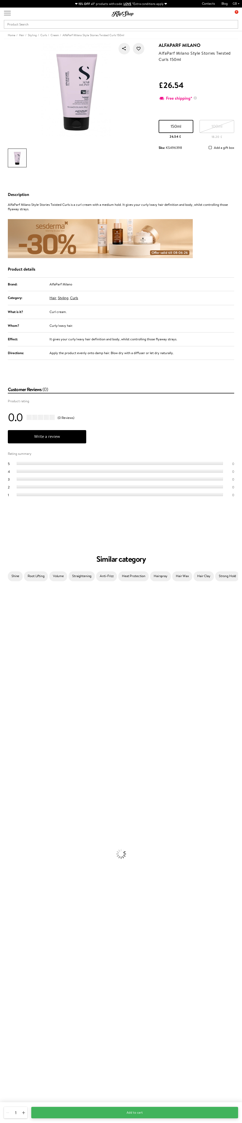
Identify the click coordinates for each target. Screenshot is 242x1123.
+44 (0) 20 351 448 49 (20, 1063)
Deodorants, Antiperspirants (20, 866)
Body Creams (10, 846)
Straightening (81, 576)
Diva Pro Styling (11, 709)
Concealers (8, 892)
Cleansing (7, 856)
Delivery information (62, 996)
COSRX (5, 663)
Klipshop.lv (93, 1021)
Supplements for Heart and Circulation (28, 958)
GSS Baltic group (99, 1016)
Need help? (12, 1058)
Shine (15, 576)
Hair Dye (6, 836)
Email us (10, 1072)
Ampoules (7, 816)
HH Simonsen (10, 679)
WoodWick (8, 653)
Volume (58, 576)
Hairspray (160, 576)
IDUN (4, 770)
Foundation (8, 882)
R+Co (4, 755)
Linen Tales (8, 658)
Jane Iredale (9, 628)
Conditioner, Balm (13, 805)
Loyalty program (98, 1001)
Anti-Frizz (107, 576)
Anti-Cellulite (10, 861)
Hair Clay (203, 576)
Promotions (95, 981)
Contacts (208, 3)
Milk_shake (8, 598)
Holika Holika (9, 750)
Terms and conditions (23, 986)
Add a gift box (224, 148)
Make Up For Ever (13, 780)
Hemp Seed (8, 623)
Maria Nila (7, 714)
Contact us (55, 986)
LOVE (127, 4)
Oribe (4, 724)
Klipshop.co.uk (19, 981)
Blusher (5, 912)
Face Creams (9, 841)
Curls (74, 298)
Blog (224, 3)
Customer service (61, 981)
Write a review (47, 436)
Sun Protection (11, 872)
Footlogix (7, 740)
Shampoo (7, 801)
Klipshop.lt (93, 1026)
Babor (4, 603)
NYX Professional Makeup (18, 669)
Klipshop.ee (94, 1031)
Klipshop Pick (95, 1006)
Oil (2, 811)
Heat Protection (133, 576)
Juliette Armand (12, 592)
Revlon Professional (14, 719)
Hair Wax (182, 576)
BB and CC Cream (13, 902)
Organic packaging (138, 963)
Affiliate (14, 1006)
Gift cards (54, 1001)
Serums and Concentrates (19, 851)
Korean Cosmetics (13, 877)
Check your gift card (62, 1006)
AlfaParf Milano (180, 45)
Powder (5, 897)
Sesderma (7, 618)
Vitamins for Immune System (21, 953)
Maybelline (8, 638)
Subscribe (199, 1012)
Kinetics (6, 734)
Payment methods (60, 991)
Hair (52, 298)
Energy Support (11, 932)
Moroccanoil (9, 689)
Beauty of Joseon (12, 643)
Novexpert (8, 790)
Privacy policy (18, 991)
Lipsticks (6, 917)
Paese (4, 684)
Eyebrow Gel (9, 887)
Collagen (6, 927)
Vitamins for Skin (12, 937)
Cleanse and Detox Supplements (23, 943)
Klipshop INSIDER (21, 1001)
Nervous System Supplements (22, 948)
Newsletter (195, 981)
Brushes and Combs (14, 826)
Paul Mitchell (9, 775)
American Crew (11, 785)
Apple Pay (15, 996)
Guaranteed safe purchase (202, 963)
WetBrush (7, 765)
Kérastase (7, 613)
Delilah (5, 608)
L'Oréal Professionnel (15, 694)
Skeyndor (7, 704)
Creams (5, 821)
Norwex (5, 674)
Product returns (78, 963)
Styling (63, 298)
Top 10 (90, 996)
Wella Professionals (14, 699)
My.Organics (9, 648)
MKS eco (6, 730)
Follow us (10, 1091)
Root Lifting (36, 576)
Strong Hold (227, 576)
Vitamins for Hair (12, 922)
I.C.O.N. (6, 633)
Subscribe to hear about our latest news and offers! (207, 989)
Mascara (6, 907)
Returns (52, 1012)
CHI (3, 745)
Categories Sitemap (22, 1012)
